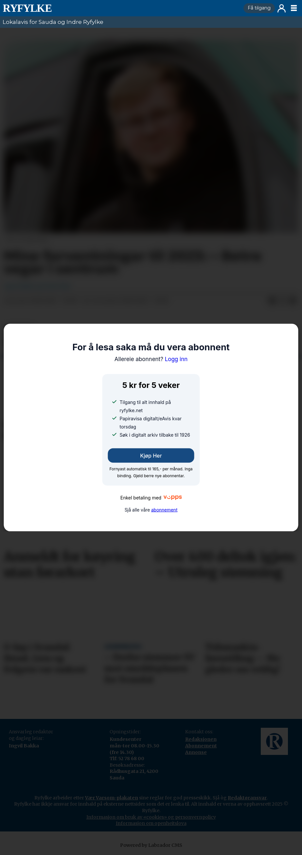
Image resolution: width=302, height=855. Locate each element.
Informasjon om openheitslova (151, 823)
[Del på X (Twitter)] (282, 301)
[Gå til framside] (120, 8)
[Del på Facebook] (272, 301)
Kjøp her (151, 455)
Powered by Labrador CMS (151, 845)
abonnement (164, 510)
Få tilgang (259, 8)
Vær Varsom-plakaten (111, 798)
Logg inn (281, 8)
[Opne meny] (294, 8)
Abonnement (201, 746)
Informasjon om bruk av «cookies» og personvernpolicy (151, 817)
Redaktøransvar (247, 798)
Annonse (196, 752)
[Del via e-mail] (293, 301)
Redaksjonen (201, 739)
